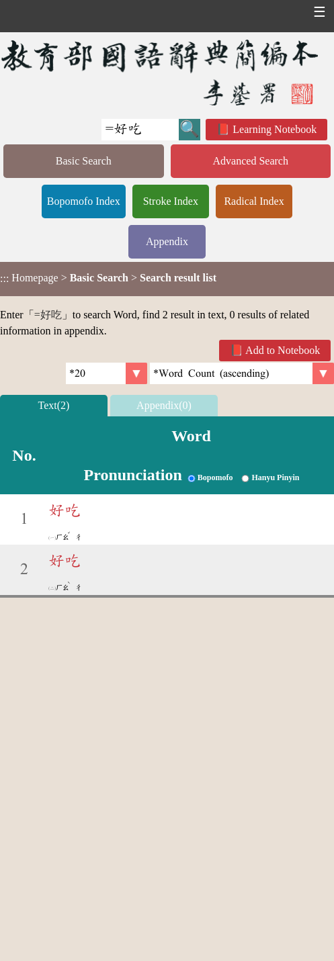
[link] (242, 373)
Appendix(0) (164, 405)
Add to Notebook (282, 350)
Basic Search (84, 161)
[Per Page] (106, 373)
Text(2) (54, 405)
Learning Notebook (275, 129)
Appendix (167, 241)
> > (108, 278)
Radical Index (254, 201)
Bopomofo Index (83, 201)
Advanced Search (250, 161)
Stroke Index (170, 201)
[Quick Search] (140, 129)
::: (4, 279)
